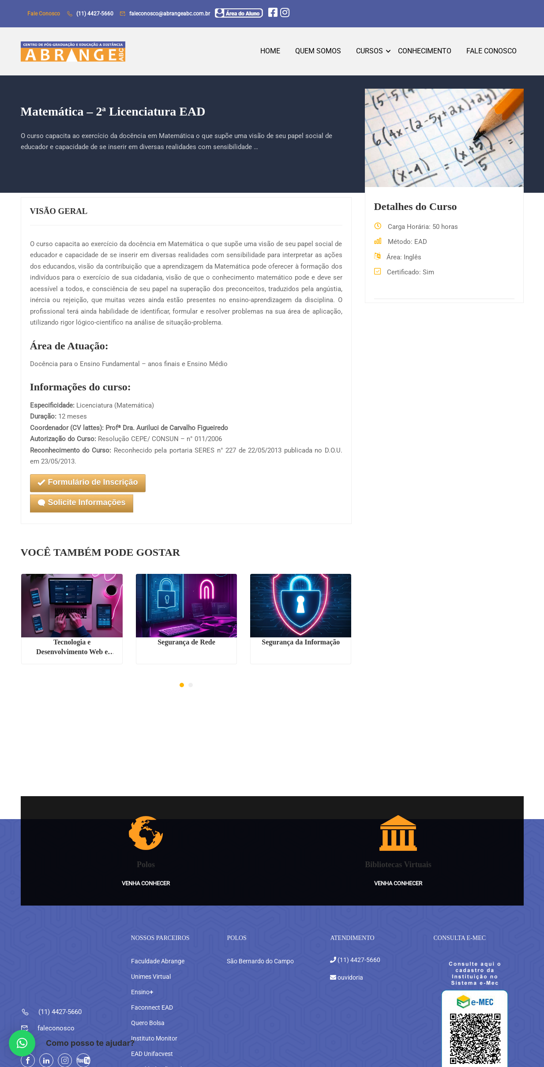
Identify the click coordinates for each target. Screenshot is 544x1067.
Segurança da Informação (301, 644)
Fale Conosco (491, 52)
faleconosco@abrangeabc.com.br (169, 14)
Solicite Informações (82, 505)
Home (270, 52)
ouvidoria (349, 961)
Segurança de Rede (186, 644)
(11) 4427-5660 (94, 14)
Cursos (369, 52)
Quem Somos (318, 52)
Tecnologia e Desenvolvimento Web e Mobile (72, 649)
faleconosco (56, 1012)
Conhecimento (424, 52)
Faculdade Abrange (157, 945)
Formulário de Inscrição (88, 485)
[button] (182, 687)
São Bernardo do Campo (260, 945)
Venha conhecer (146, 867)
